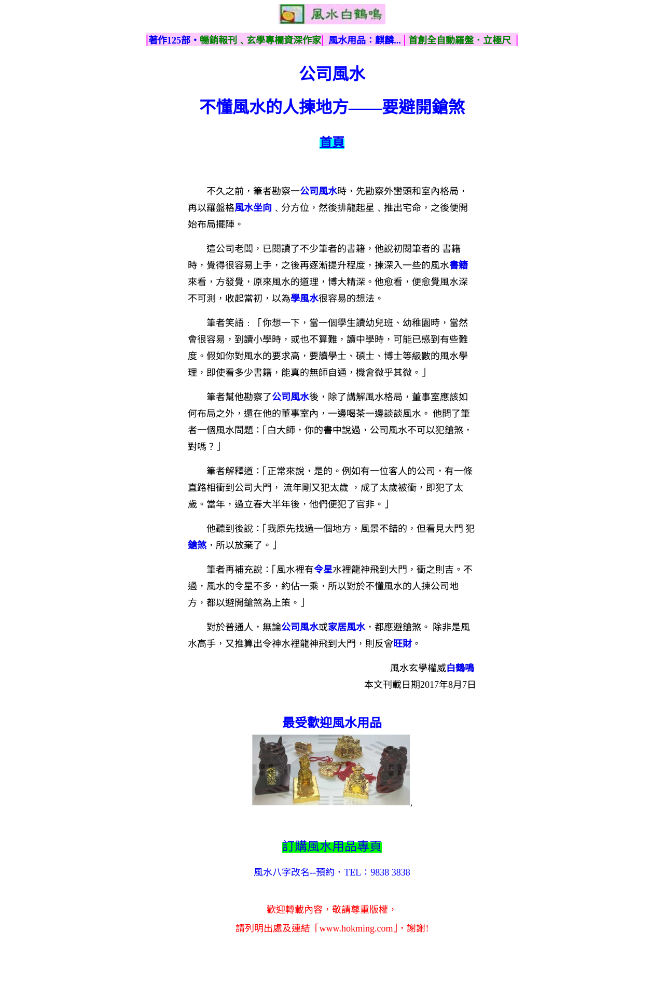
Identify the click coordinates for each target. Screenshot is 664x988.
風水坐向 (253, 208)
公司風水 (318, 191)
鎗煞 (197, 545)
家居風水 (346, 627)
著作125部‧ (174, 40)
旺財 (402, 644)
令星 (323, 569)
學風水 (304, 298)
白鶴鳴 (460, 668)
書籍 (458, 265)
